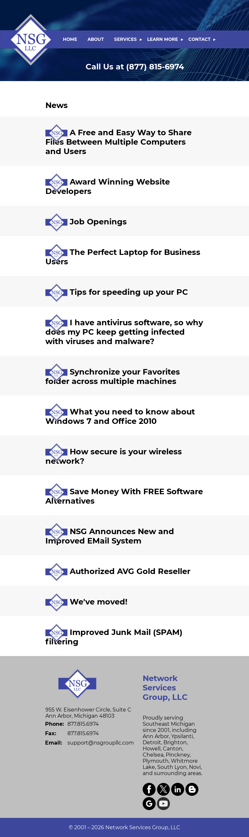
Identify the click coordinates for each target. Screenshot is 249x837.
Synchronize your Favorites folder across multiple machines (112, 376)
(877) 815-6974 (135, 66)
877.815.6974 (83, 724)
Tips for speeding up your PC (129, 292)
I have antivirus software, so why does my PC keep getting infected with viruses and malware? (124, 332)
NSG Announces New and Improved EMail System (109, 536)
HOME (70, 39)
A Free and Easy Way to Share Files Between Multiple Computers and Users (118, 142)
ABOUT (96, 39)
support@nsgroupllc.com (100, 743)
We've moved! (98, 601)
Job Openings (98, 221)
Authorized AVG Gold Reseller (130, 571)
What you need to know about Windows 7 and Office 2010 (120, 416)
